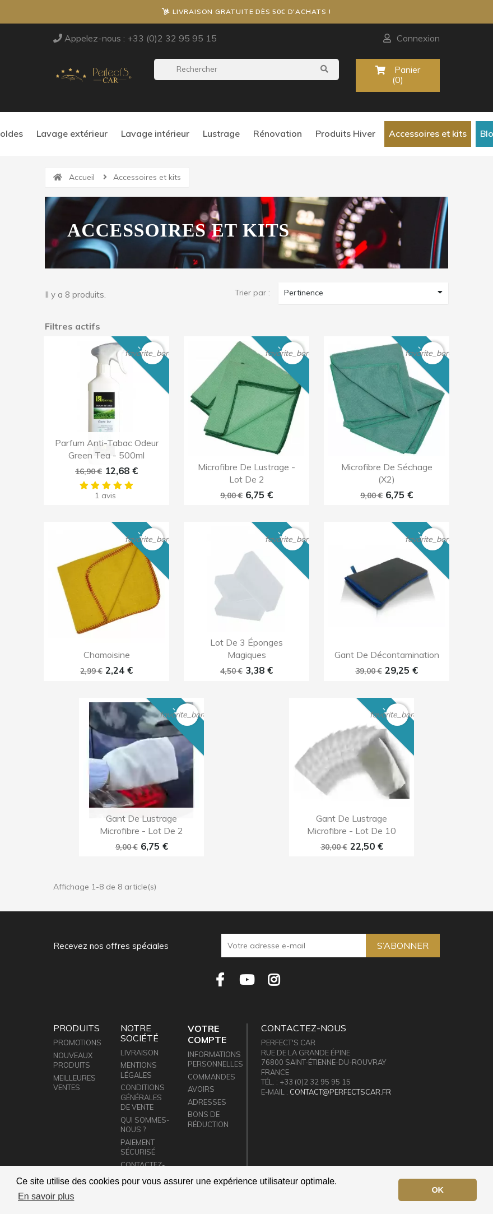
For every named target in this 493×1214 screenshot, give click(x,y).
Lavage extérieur (72, 133)
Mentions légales (138, 1069)
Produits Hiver (345, 133)
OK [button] (437, 1189)
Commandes (211, 1076)
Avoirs (201, 1089)
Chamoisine (106, 654)
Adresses (207, 1101)
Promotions (77, 1042)
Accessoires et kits (428, 133)
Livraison (139, 1052)
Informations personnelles (215, 1059)
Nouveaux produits (72, 1060)
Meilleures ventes (74, 1082)
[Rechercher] (246, 69)
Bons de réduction (208, 1119)
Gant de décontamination (386, 654)
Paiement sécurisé (137, 1147)
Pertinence (363, 293)
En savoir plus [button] (46, 1196)
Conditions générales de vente (142, 1097)
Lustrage (221, 133)
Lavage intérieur (155, 133)
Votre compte (207, 1034)
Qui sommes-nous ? (144, 1124)
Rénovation (277, 133)
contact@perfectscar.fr (340, 1091)
